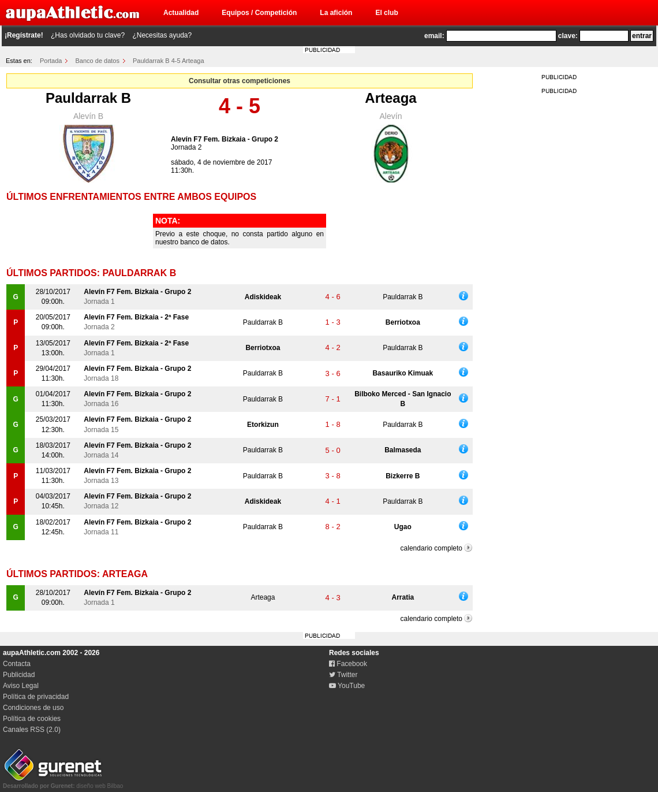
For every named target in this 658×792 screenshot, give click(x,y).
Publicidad (19, 675)
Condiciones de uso (33, 708)
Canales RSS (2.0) (32, 730)
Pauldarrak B (88, 98)
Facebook (348, 664)
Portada (51, 60)
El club (386, 13)
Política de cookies (32, 719)
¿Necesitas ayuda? (162, 35)
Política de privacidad (36, 697)
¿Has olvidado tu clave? (88, 35)
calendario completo (431, 548)
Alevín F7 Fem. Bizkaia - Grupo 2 (224, 139)
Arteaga (390, 98)
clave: (568, 36)
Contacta (17, 664)
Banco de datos (97, 60)
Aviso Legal (21, 686)
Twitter (343, 675)
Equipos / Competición (259, 13)
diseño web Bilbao (63, 782)
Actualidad (181, 13)
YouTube (347, 686)
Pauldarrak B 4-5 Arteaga (168, 60)
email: (434, 36)
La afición (336, 13)
